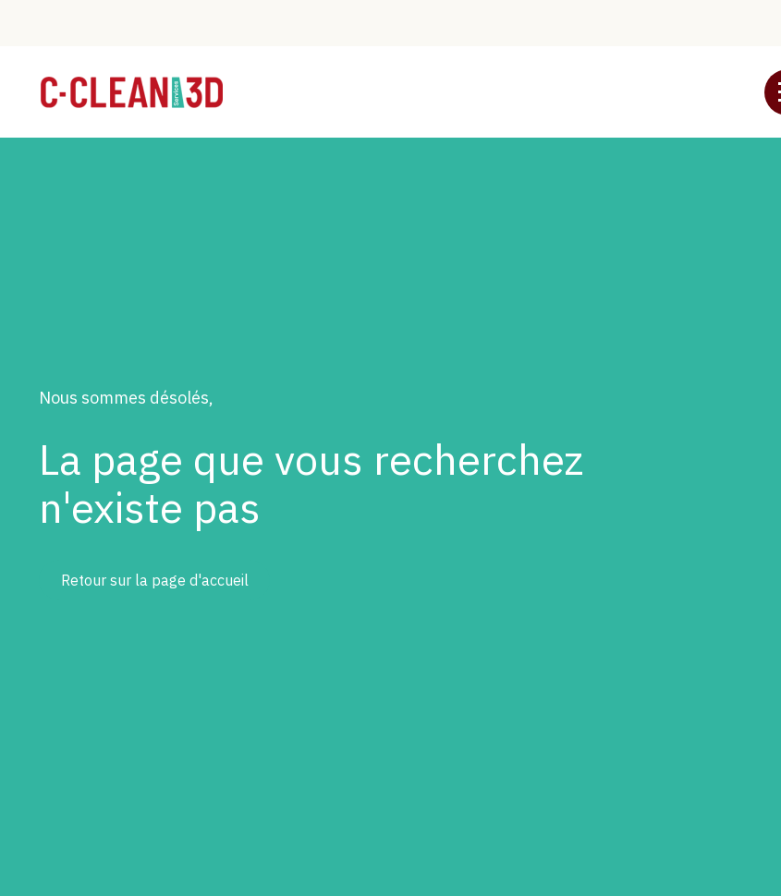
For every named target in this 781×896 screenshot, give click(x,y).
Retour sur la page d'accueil (155, 580)
